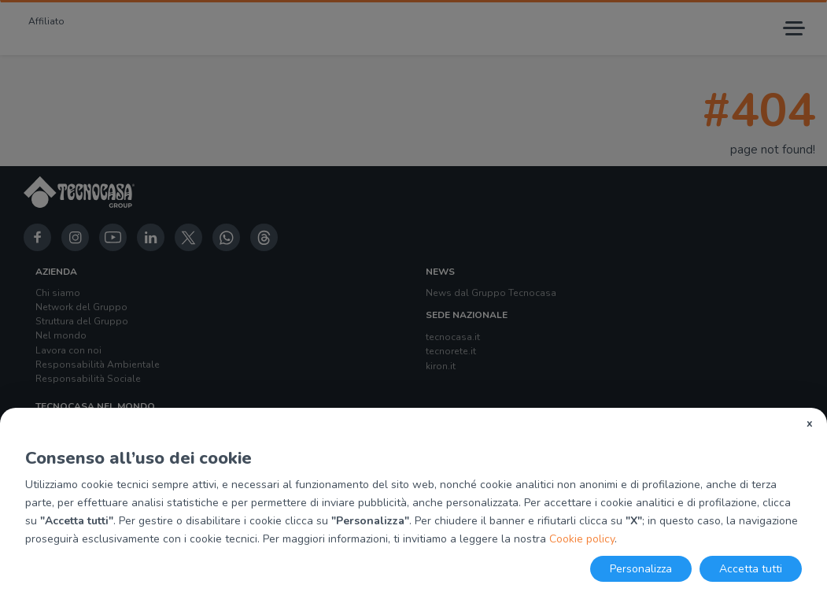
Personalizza (641, 568)
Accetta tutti (750, 568)
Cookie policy (582, 538)
